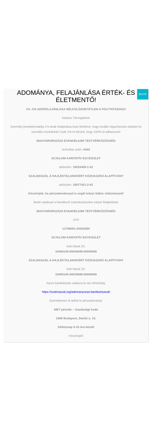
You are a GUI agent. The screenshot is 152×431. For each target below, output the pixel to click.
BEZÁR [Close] (143, 94)
